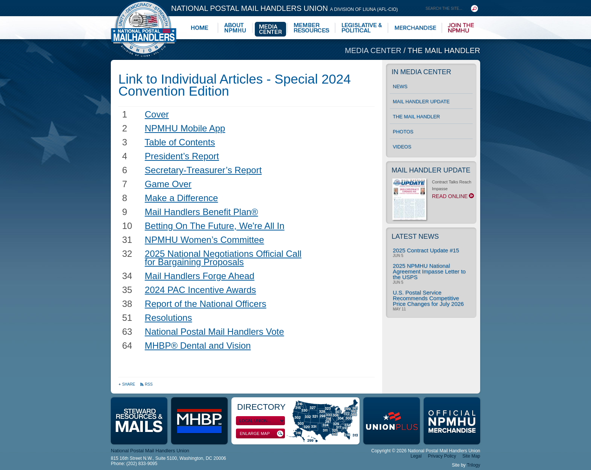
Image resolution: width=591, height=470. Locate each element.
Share (127, 384)
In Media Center (421, 72)
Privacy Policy (442, 456)
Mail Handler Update (421, 101)
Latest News (415, 236)
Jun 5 (398, 256)
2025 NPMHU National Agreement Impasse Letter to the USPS (429, 271)
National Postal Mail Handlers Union (284, 8)
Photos (403, 131)
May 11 (399, 309)
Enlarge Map (261, 433)
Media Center (374, 50)
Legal (415, 456)
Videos (402, 147)
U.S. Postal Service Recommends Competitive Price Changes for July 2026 (428, 298)
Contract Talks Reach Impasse (432, 191)
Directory (261, 407)
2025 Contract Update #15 (426, 250)
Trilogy (473, 465)
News (400, 86)
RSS (146, 384)
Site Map (471, 456)
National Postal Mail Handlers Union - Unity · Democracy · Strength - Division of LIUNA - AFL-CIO (143, 28)
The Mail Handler (443, 50)
